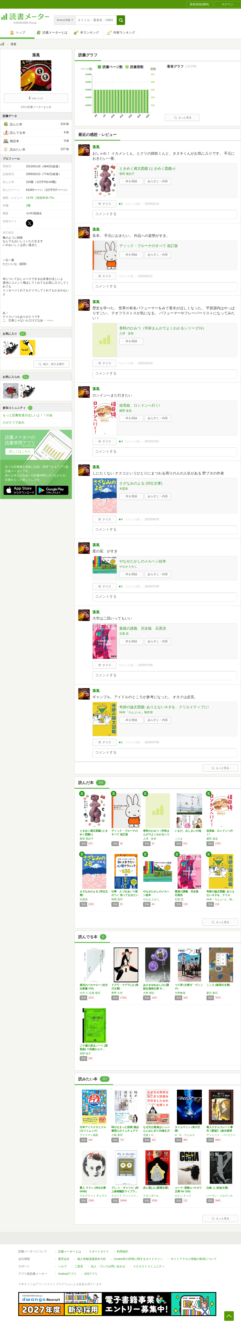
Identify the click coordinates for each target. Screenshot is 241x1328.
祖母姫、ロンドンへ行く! (139, 405)
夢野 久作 (117, 992)
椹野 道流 (125, 410)
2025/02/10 (145, 363)
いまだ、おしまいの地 (188, 830)
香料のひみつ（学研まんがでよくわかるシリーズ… (156, 834)
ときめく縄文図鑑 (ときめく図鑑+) (147, 168)
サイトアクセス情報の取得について (194, 1259)
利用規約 (122, 1251)
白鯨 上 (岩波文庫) (217, 1187)
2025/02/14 (152, 203)
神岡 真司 (117, 899)
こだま (179, 838)
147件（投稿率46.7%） (41, 197)
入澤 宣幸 (126, 333)
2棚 (28, 205)
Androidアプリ (67, 1273)
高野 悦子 (85, 1053)
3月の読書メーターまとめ (36, 106)
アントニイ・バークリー (220, 1135)
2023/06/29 (152, 519)
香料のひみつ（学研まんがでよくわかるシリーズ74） (162, 328)
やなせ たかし (128, 566)
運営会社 (64, 1259)
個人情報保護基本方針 (91, 1259)
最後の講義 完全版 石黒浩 (142, 628)
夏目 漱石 (212, 992)
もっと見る (183, 117)
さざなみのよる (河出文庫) (140, 483)
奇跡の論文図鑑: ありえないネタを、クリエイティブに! (164, 707)
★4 (120, 441)
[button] (121, 20)
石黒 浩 (124, 633)
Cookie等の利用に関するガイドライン (138, 1259)
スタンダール (151, 1195)
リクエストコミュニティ (149, 1266)
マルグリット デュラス (93, 1195)
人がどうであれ (13, 422)
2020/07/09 (152, 586)
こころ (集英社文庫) (218, 984)
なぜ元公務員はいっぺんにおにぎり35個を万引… (156, 1131)
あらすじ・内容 (158, 181)
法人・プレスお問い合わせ (108, 1266)
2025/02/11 (145, 276)
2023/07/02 (152, 441)
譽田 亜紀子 (126, 174)
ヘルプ (62, 1266)
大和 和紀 (148, 992)
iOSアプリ (91, 1273)
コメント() (132, 203)
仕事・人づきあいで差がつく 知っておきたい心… (125, 895)
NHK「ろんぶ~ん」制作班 (136, 712)
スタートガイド (99, 1251)
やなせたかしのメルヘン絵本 (142, 561)
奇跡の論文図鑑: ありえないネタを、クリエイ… (220, 895)
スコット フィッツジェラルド (126, 1195)
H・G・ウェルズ (185, 1135)
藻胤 (96, 147)
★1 (120, 203)
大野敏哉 (180, 992)
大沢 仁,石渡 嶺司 (90, 992)
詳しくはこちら (20, 451)
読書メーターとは (69, 1251)
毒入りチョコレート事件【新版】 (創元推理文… (219, 1131)
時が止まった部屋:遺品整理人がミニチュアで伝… (125, 1131)
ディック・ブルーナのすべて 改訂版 (148, 246)
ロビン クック (183, 1195)
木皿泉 (123, 488)
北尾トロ (148, 1135)
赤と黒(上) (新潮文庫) (156, 1187)
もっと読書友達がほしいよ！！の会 (28, 415)
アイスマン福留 (89, 1135)
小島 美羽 (117, 1135)
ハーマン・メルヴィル (219, 1195)
